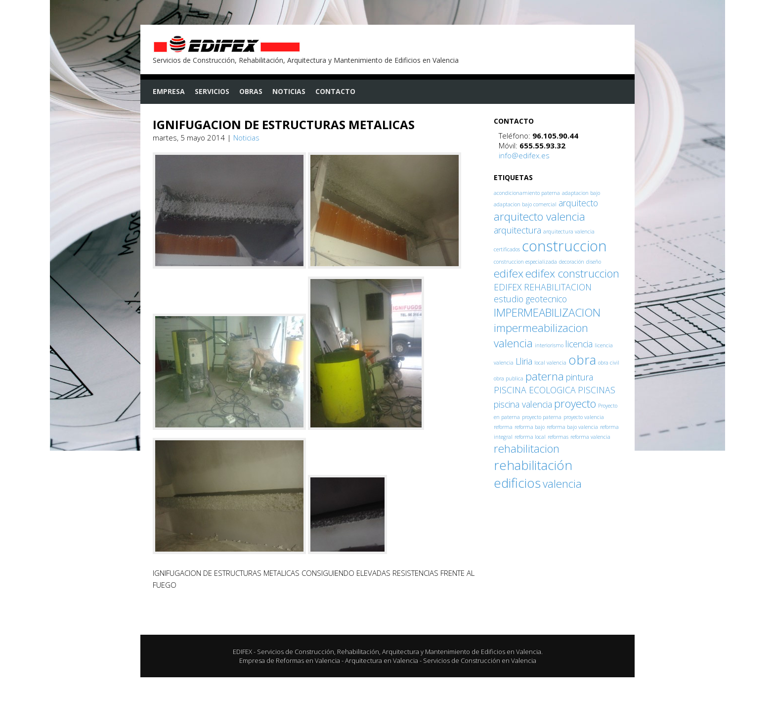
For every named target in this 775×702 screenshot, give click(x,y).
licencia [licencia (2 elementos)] (579, 344)
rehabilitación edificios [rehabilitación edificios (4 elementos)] (533, 474)
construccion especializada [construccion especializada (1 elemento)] (525, 261)
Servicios (212, 91)
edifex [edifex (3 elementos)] (508, 273)
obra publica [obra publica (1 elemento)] (508, 378)
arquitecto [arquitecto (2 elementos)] (578, 203)
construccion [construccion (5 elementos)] (564, 246)
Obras (250, 91)
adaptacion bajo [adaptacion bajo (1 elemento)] (581, 192)
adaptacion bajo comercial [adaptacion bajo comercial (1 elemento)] (525, 204)
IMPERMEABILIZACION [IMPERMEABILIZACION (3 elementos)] (547, 312)
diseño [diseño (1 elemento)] (593, 261)
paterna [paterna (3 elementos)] (544, 376)
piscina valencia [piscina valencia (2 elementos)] (523, 404)
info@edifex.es (524, 155)
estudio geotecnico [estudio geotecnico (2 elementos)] (530, 299)
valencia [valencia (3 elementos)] (562, 483)
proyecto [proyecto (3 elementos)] (575, 403)
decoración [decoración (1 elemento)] (571, 261)
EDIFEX (242, 651)
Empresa (169, 91)
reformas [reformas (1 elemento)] (558, 436)
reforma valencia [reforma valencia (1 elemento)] (590, 436)
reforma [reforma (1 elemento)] (503, 426)
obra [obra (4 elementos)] (582, 360)
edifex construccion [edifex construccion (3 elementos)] (572, 273)
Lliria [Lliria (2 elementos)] (524, 361)
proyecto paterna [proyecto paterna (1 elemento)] (541, 417)
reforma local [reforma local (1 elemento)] (530, 436)
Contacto (335, 91)
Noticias (288, 91)
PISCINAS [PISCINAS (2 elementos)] (596, 390)
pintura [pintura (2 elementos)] (579, 377)
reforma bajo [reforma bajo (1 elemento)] (530, 426)
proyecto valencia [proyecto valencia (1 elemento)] (583, 417)
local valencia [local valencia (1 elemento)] (550, 362)
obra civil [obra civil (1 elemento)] (608, 362)
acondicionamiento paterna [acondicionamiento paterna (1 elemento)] (527, 192)
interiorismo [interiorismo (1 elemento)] (549, 345)
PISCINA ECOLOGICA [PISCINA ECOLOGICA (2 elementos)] (535, 390)
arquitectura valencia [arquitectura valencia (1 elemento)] (569, 231)
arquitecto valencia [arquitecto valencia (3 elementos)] (539, 216)
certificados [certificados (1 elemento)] (507, 249)
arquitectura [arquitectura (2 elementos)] (517, 230)
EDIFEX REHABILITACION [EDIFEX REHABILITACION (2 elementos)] (543, 287)
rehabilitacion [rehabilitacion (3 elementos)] (527, 448)
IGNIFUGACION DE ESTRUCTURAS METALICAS (284, 124)
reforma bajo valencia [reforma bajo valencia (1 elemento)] (572, 426)
